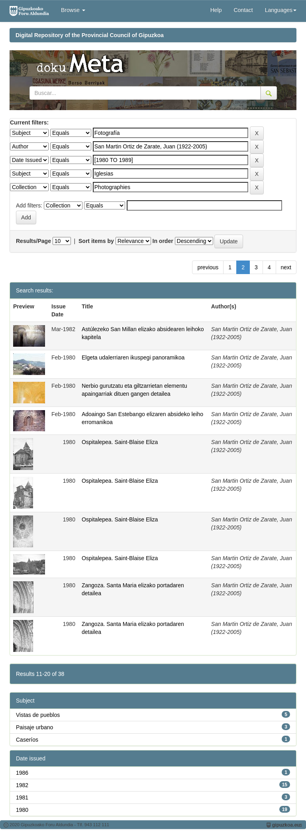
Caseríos (27, 739)
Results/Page (33, 241)
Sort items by (96, 241)
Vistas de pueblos (38, 715)
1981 (22, 797)
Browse (73, 10)
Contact (243, 10)
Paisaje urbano (34, 727)
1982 (22, 785)
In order (163, 241)
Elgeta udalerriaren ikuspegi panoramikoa (133, 357)
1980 (22, 810)
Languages (280, 10)
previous (207, 267)
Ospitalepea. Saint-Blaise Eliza (120, 442)
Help (216, 10)
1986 (22, 773)
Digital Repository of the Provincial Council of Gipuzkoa (90, 35)
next (286, 267)
